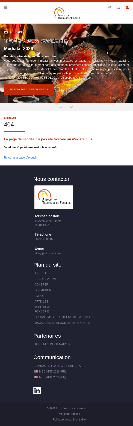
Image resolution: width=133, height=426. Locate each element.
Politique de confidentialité (69, 419)
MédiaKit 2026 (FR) (50, 371)
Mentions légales (69, 413)
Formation (42, 290)
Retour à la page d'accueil (20, 157)
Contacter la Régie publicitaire (59, 365)
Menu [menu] (5, 7)
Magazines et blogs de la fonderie (62, 322)
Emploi (39, 295)
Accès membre (127, 7)
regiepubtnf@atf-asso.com (76, 77)
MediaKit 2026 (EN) (50, 377)
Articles (41, 301)
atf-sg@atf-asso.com (47, 253)
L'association (45, 278)
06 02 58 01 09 (45, 77)
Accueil (40, 273)
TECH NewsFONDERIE (42, 309)
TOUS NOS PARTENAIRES (52, 344)
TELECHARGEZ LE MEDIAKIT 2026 (29, 89)
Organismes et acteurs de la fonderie (65, 317)
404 (71, 106)
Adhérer (41, 284)
